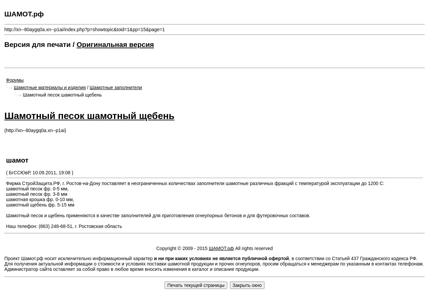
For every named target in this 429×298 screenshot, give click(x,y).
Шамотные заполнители (116, 87)
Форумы (15, 80)
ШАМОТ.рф (221, 248)
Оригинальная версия (115, 44)
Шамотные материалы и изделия (50, 87)
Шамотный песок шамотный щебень (89, 116)
